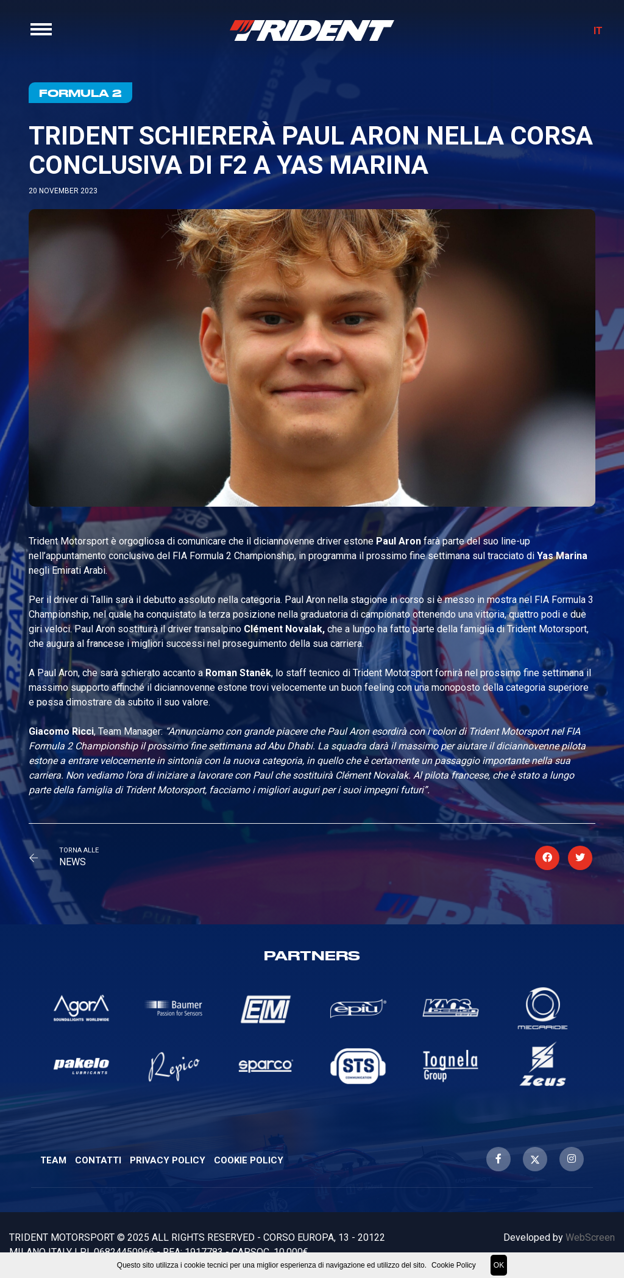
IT (593, 35)
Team (53, 1160)
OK (499, 1265)
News (72, 862)
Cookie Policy (248, 1160)
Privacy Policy (167, 1160)
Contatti (98, 1160)
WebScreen (590, 1237)
